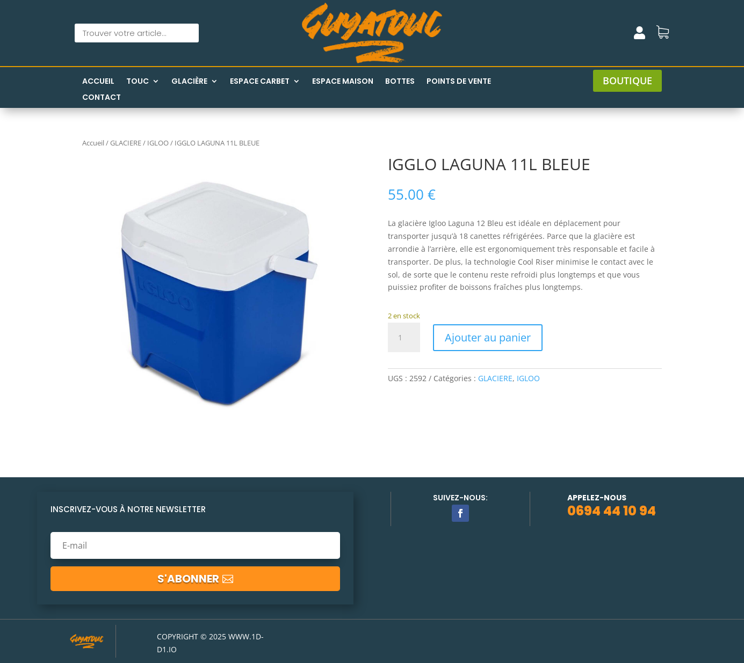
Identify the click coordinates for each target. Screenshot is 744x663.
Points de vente (459, 81)
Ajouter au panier (488, 337)
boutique (627, 80)
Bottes (400, 81)
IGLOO (158, 143)
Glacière (189, 81)
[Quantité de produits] (404, 338)
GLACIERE (125, 143)
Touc (137, 81)
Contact (101, 98)
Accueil (98, 81)
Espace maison (342, 81)
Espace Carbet (260, 81)
